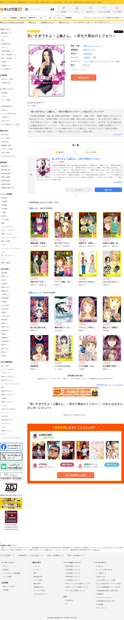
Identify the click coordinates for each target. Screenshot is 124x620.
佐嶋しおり (92, 46)
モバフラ (4, 434)
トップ (4, 18)
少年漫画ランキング (72, 580)
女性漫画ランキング (72, 570)
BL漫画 (3, 216)
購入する (108, 190)
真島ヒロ (4, 352)
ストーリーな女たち (8, 369)
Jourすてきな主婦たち (8, 409)
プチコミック (5, 373)
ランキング (98, 18)
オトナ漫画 (5, 219)
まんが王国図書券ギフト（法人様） (108, 587)
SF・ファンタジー (7, 255)
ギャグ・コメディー (8, 230)
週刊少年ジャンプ (7, 380)
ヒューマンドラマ (7, 227)
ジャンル (88, 18)
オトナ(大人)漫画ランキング (74, 590)
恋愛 (2, 223)
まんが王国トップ (7, 555)
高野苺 (3, 334)
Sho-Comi (4, 416)
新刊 (108, 18)
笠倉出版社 (87, 54)
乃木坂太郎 (5, 341)
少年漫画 (4, 209)
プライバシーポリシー (103, 597)
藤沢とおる (5, 348)
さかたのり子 (5, 316)
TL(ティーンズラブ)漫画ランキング (77, 583)
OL (112, 61)
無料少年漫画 (5, 184)
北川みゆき (5, 309)
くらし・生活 (88, 61)
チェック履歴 (5, 100)
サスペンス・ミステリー (9, 237)
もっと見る (117, 134)
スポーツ (4, 245)
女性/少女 (23, 18)
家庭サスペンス (35, 293)
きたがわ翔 (5, 305)
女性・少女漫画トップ (8, 55)
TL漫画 (3, 212)
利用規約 (99, 594)
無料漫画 (69, 18)
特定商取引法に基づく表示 (105, 601)
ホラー (3, 252)
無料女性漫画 (5, 173)
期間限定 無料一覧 (7, 188)
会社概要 (99, 604)
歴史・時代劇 (5, 241)
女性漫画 (4, 198)
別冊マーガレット (7, 402)
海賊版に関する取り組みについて (11, 495)
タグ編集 (32, 105)
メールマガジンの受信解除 (11, 573)
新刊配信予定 (5, 44)
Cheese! (4, 398)
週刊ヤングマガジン (8, 376)
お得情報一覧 (5, 83)
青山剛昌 (4, 273)
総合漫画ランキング (72, 566)
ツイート (119, 32)
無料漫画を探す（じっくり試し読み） (110, 385)
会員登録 (4, 93)
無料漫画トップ (6, 33)
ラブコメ (98, 61)
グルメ (3, 259)
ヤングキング (5, 423)
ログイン (4, 96)
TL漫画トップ (5, 62)
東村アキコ (5, 345)
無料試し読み (83, 78)
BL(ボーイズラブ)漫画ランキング (76, 587)
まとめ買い (91, 152)
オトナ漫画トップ (7, 69)
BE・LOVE (5, 366)
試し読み (78, 190)
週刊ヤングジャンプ (8, 394)
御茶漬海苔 (5, 298)
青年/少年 (32, 18)
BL (50, 18)
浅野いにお (5, 276)
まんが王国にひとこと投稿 (10, 124)
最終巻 (59, 152)
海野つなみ (5, 287)
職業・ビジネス (6, 234)
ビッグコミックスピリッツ (10, 384)
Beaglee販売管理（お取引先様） (107, 590)
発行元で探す (5, 152)
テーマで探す (5, 138)
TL (41, 18)
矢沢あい (4, 356)
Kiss (2, 387)
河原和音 (4, 302)
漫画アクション (6, 431)
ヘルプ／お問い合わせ (8, 114)
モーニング (5, 412)
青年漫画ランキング (72, 577)
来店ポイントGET (7, 79)
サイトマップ (100, 608)
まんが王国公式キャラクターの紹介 (108, 583)
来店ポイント (118, 18)
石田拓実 (4, 284)
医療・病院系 (5, 263)
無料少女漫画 (5, 177)
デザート (4, 427)
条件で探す (5, 134)
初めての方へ (5, 121)
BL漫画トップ (6, 65)
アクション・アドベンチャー (11, 248)
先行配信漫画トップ (8, 51)
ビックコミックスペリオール (11, 438)
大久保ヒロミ (5, 294)
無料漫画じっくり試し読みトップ (30, 555)
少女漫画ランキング (72, 573)
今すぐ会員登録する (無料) (75, 475)
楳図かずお (5, 291)
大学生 (117, 61)
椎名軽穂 (4, 320)
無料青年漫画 (5, 181)
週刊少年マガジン (7, 391)
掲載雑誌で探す (6, 145)
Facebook (68, 600)
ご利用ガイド (5, 117)
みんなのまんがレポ (8, 156)
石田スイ (4, 280)
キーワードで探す (7, 149)
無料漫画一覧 (5, 170)
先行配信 (14, 18)
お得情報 (5, 590)
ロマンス (106, 61)
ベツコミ (4, 405)
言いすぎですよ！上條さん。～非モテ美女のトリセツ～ (76, 159)
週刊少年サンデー (7, 420)
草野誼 (3, 312)
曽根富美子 (5, 330)
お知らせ (4, 110)
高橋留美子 (5, 338)
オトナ (59, 18)
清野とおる (5, 327)
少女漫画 (4, 201)
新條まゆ (4, 323)
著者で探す (5, 142)
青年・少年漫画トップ (8, 58)
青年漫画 (4, 205)
